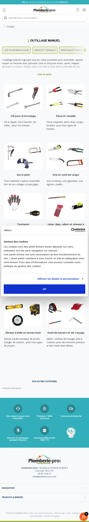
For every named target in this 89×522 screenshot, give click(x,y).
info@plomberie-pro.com (44, 476)
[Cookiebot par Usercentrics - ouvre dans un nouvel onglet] (71, 230)
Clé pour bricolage (16, 50)
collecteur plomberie (11, 388)
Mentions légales (52, 516)
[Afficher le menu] (4, 10)
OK (44, 289)
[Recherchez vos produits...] (44, 18)
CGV (68, 513)
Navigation (8, 487)
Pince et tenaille (45, 50)
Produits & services (12, 497)
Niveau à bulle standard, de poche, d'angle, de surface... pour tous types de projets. (23, 342)
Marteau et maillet (73, 50)
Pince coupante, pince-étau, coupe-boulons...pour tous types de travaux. (65, 125)
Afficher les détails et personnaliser (58, 278)
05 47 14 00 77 (44, 473)
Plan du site (59, 513)
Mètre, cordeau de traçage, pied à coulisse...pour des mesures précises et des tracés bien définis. (66, 342)
